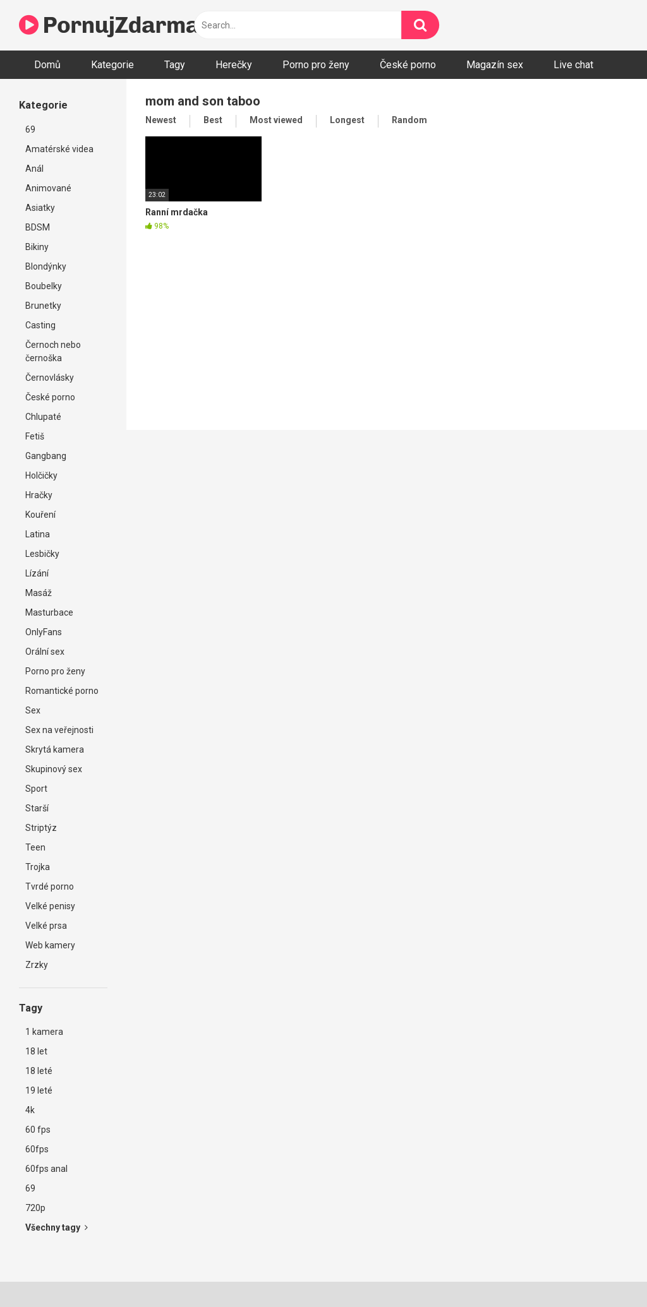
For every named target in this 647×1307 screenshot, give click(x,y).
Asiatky (40, 208)
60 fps (38, 1130)
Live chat (573, 65)
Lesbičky (42, 554)
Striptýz (41, 828)
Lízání (37, 573)
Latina (37, 534)
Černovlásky (49, 378)
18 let (36, 1051)
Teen (35, 847)
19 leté (38, 1090)
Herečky (233, 65)
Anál (34, 169)
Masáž (38, 593)
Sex (32, 710)
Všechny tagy (56, 1227)
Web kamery (50, 945)
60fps (37, 1149)
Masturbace (49, 612)
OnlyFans (43, 632)
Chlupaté (43, 417)
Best (212, 120)
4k (30, 1110)
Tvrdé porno (49, 886)
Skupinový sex (53, 769)
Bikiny (37, 247)
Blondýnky (45, 266)
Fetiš (34, 436)
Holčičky (41, 475)
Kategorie (112, 65)
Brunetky (43, 306)
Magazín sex (494, 65)
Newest (160, 120)
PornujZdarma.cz (124, 25)
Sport (36, 789)
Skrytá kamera (54, 749)
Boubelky (43, 286)
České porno (408, 65)
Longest (347, 120)
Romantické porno (62, 691)
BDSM (37, 227)
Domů (47, 65)
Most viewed (276, 120)
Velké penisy (50, 906)
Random (409, 120)
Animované (48, 188)
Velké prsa (46, 926)
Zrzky (36, 965)
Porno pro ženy (315, 65)
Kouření (40, 515)
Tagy (174, 65)
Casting (40, 325)
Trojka (37, 867)
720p (35, 1208)
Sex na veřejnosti (59, 730)
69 (30, 129)
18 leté (38, 1071)
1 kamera (44, 1032)
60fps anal (46, 1169)
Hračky (38, 495)
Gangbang (45, 456)
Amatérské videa (59, 149)
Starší (37, 808)
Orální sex (44, 652)
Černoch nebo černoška (53, 351)
